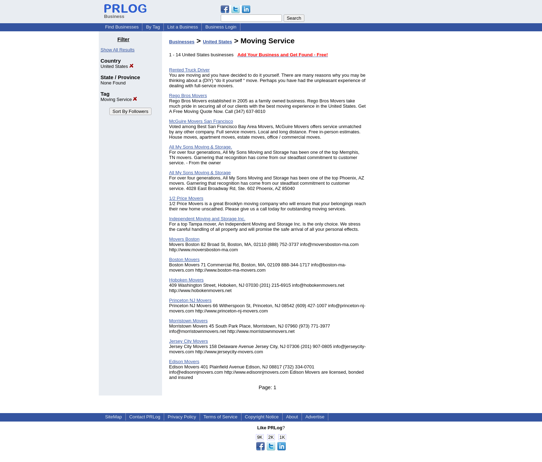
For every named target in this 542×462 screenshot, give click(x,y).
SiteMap (113, 416)
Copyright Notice (262, 416)
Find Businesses (121, 27)
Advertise (314, 416)
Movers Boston (184, 239)
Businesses (181, 41)
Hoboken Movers (186, 280)
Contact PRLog (144, 416)
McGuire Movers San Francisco (201, 121)
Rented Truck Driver (189, 69)
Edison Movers (184, 361)
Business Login (220, 27)
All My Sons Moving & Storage (200, 172)
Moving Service (119, 99)
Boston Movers (184, 259)
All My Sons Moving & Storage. (200, 147)
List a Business (182, 27)
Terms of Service (221, 416)
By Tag (153, 27)
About (292, 416)
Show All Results (118, 49)
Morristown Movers (188, 320)
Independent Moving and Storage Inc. (207, 218)
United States (117, 66)
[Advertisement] (407, 142)
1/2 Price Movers (186, 198)
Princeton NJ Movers (190, 300)
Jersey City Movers (188, 341)
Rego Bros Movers (188, 95)
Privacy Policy (182, 416)
